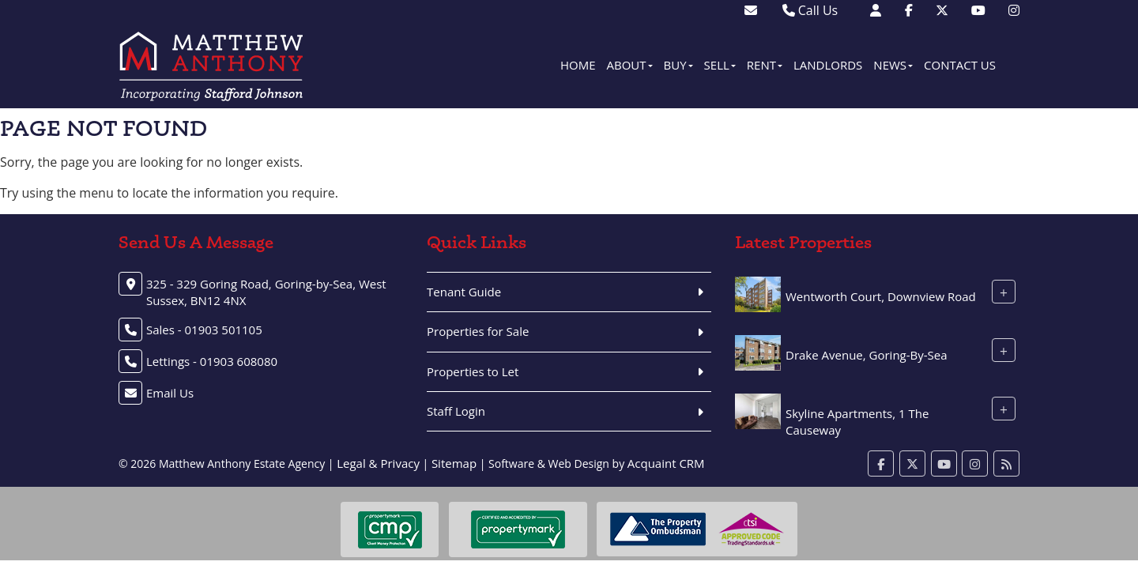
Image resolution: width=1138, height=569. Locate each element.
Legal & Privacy (378, 463)
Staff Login (456, 411)
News (893, 65)
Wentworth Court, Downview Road (881, 296)
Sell (720, 65)
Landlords (827, 65)
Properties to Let (472, 371)
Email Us (170, 393)
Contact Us (960, 65)
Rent (764, 65)
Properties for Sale (478, 331)
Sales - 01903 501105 (204, 329)
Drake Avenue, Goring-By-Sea (867, 355)
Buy (678, 65)
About (630, 65)
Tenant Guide (464, 292)
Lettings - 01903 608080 (211, 361)
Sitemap (454, 463)
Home (578, 65)
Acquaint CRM (666, 463)
